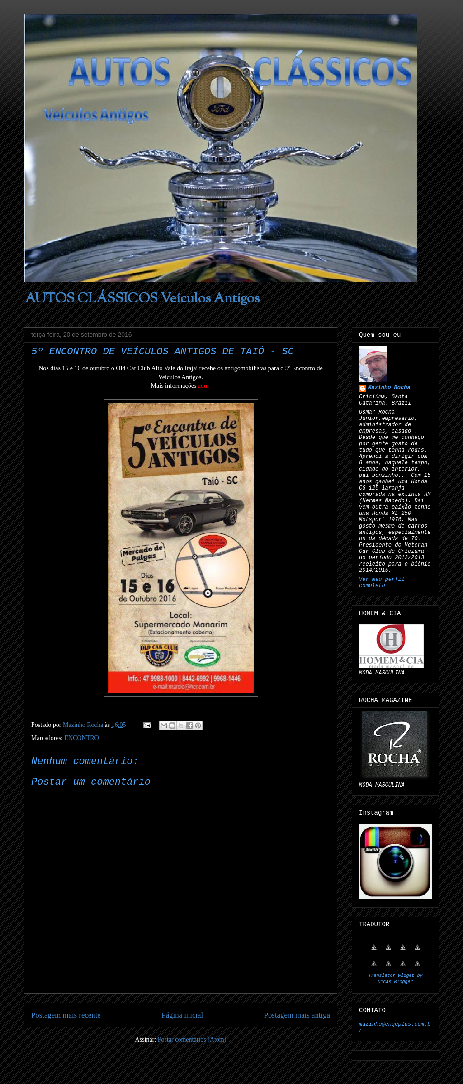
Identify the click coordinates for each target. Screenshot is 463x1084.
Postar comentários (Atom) (192, 1039)
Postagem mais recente (66, 1015)
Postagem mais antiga (297, 1015)
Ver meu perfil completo (382, 582)
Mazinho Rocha (389, 388)
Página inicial (182, 1015)
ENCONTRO (81, 738)
